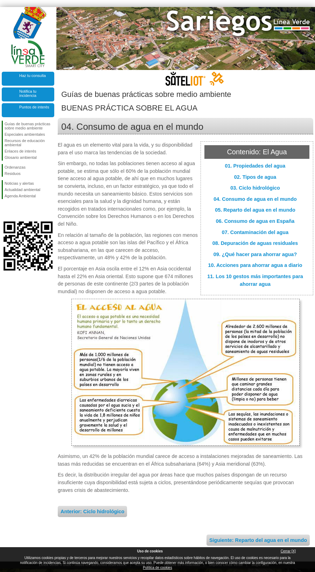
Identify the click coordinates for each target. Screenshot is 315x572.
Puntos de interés (34, 107)
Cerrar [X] (288, 551)
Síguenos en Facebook (6, 210)
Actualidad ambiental (22, 190)
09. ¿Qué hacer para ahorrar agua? (255, 254)
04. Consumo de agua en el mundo (255, 199)
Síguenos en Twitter (17, 210)
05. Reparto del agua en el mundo (255, 210)
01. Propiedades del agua (255, 166)
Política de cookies (157, 568)
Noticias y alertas (19, 183)
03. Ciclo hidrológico (255, 188)
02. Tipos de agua (255, 177)
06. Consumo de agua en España (255, 221)
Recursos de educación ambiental (25, 143)
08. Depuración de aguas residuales (255, 243)
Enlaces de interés (20, 151)
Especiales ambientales (25, 134)
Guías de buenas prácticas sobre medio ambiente (27, 126)
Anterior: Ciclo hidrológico (92, 511)
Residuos (13, 173)
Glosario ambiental (21, 157)
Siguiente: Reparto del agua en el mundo (258, 540)
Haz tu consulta (32, 75)
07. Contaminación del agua (255, 232)
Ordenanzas (15, 167)
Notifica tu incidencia (27, 93)
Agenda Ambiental (20, 196)
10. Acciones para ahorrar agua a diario (255, 265)
